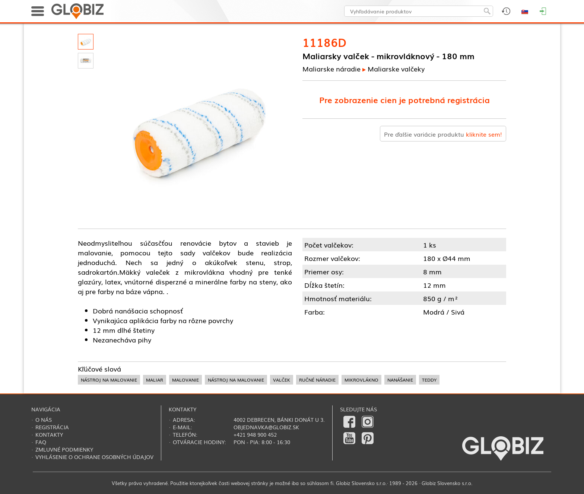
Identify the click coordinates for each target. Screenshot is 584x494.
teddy (429, 379)
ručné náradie (317, 379)
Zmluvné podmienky (64, 449)
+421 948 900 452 (255, 434)
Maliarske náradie (331, 68)
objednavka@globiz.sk (266, 427)
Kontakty (49, 434)
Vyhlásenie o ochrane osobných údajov (94, 456)
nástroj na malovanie (109, 379)
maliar (154, 379)
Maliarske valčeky (396, 68)
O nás (43, 419)
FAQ (40, 442)
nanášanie (400, 379)
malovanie (185, 379)
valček (281, 379)
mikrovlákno (361, 379)
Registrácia (52, 427)
